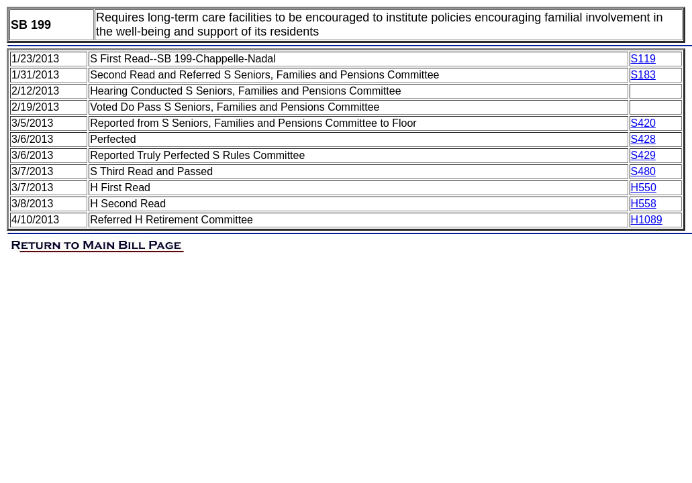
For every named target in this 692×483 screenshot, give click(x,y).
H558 (643, 203)
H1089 (646, 219)
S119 (643, 58)
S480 (643, 171)
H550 (643, 187)
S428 (643, 139)
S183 (643, 74)
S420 (643, 123)
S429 (643, 155)
